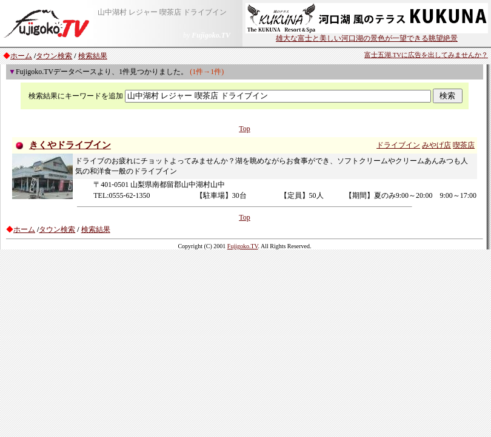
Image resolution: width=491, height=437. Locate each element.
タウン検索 (54, 56)
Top (244, 128)
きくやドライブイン (70, 145)
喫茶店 (464, 145)
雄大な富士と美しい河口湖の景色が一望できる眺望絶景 (367, 34)
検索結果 (92, 56)
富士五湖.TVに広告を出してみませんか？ (426, 55)
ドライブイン (398, 145)
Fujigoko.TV (242, 246)
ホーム (21, 56)
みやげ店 (436, 145)
